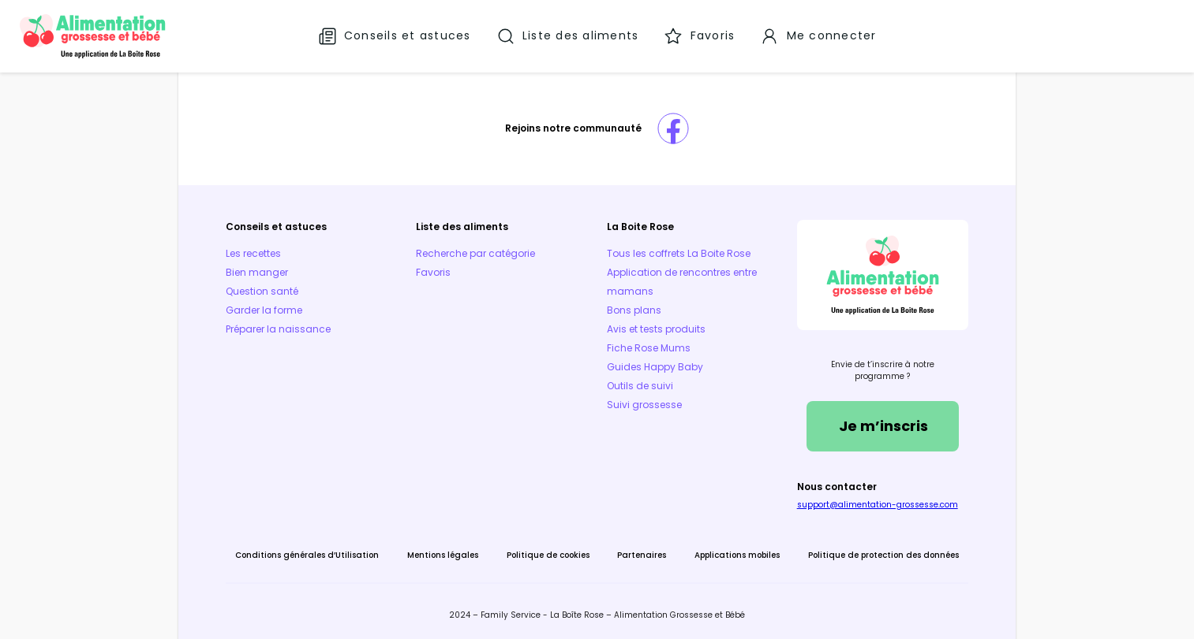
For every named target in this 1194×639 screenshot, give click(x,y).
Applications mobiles (737, 554)
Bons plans (633, 309)
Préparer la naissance (278, 328)
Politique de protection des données (882, 554)
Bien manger (257, 271)
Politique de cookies (548, 554)
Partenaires (641, 554)
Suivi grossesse (643, 404)
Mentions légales (442, 554)
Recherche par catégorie (476, 252)
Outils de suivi (639, 385)
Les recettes (254, 252)
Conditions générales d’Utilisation (308, 554)
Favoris (434, 271)
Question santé (262, 290)
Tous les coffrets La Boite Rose (678, 252)
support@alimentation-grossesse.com (876, 504)
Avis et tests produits (655, 328)
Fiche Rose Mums (648, 347)
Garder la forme (264, 309)
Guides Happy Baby (654, 366)
